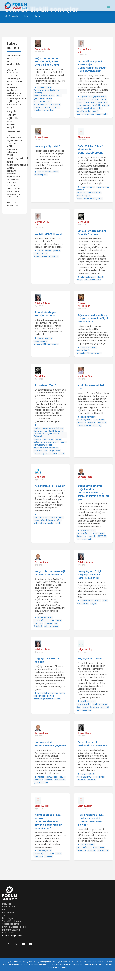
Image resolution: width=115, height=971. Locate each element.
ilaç (8, 76)
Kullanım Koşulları (11, 929)
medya (80, 190)
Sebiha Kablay (42, 303)
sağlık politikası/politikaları (19, 156)
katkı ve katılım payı (43, 101)
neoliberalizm (12, 87)
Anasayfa (11, 16)
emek (15, 72)
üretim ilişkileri (12, 205)
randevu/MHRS (84, 704)
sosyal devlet (83, 350)
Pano (4, 909)
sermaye (38, 450)
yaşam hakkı (101, 114)
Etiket (26, 16)
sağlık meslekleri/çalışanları (12, 149)
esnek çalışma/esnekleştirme (47, 699)
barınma (85, 347)
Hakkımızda (8, 912)
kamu (49, 98)
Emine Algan (84, 733)
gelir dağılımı (40, 523)
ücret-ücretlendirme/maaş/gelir (48, 517)
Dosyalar (6, 903)
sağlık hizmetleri (13, 129)
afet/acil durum (88, 277)
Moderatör (40, 476)
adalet (41, 87)
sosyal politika (40, 341)
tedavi (58, 439)
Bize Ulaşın (7, 918)
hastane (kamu (84, 420)
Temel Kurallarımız (11, 921)
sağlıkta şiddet (14, 176)
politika (10, 95)
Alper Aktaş (84, 137)
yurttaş (50, 110)
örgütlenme (12, 90)
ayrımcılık (81, 99)
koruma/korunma (99, 102)
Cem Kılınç (83, 221)
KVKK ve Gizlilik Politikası (14, 926)
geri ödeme (39, 98)
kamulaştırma (40, 445)
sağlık (9, 101)
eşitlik (59, 95)
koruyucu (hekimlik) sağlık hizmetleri (13, 79)
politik (61, 453)
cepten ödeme (12, 67)
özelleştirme (55, 104)
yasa (98, 187)
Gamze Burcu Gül (85, 51)
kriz (50, 445)
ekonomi (53, 453)
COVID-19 (12, 69)
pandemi (10, 93)
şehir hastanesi (13, 179)
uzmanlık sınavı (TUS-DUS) (89, 425)
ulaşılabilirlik (39, 110)
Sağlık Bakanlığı (56, 431)
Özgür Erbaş (41, 137)
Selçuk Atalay (85, 649)
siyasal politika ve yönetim (12, 185)
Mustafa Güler (85, 376)
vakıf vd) (92, 422)
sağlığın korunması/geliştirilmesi (48, 428)
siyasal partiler (40, 253)
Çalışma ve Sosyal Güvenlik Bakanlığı (46, 91)
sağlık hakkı (12, 118)
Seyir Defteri (8, 906)
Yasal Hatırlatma (10, 923)
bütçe (18, 64)
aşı (17, 58)
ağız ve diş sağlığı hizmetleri (93, 96)
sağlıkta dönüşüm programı (11, 171)
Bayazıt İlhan (85, 476)
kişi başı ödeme (41, 104)
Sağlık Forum (11, 113)
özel (95, 420)
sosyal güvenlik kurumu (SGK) (13, 194)
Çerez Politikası (9, 932)
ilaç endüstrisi (40, 431)
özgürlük (96, 105)
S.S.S (4, 915)
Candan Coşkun (43, 49)
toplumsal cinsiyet (85, 114)
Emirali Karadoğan (84, 304)
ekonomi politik (40, 174)
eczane (37, 439)
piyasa (18, 93)
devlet (9, 73)
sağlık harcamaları (50, 442)
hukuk (86, 102)
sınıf (8, 182)
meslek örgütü (83, 195)
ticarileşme (11, 203)
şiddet (95, 111)
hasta (51, 439)
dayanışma (93, 99)
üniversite (81, 422)
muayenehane (83, 105)
